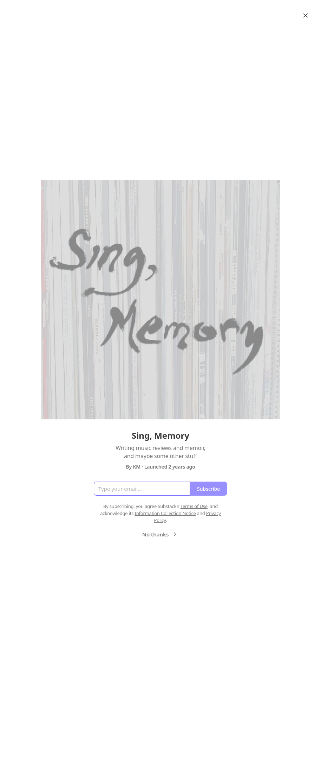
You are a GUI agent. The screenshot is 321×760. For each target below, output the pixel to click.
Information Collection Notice (165, 513)
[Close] (306, 15)
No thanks (160, 534)
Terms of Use (194, 506)
